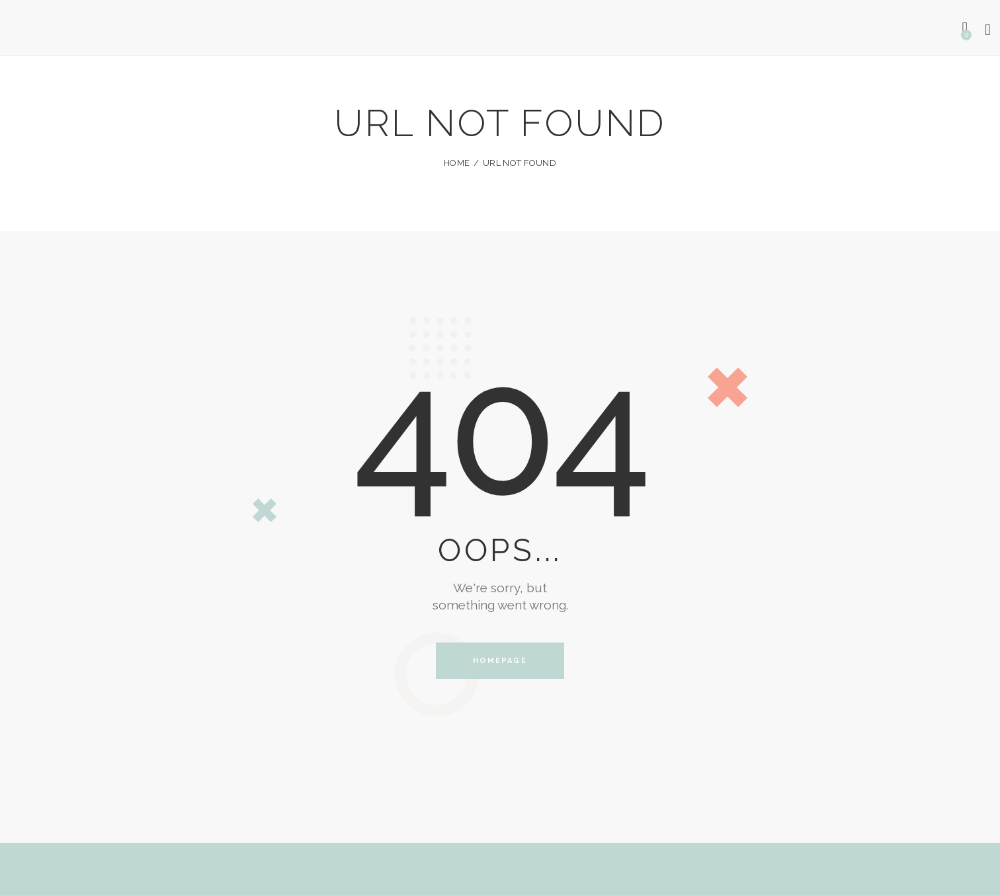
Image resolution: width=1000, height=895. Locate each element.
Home (457, 163)
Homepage (500, 660)
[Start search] (988, 30)
